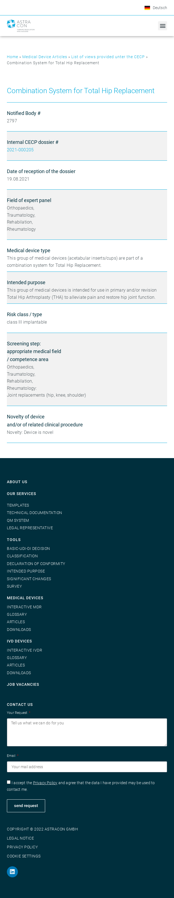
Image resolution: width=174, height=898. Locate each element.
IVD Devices (19, 641)
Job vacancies (23, 684)
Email (11, 756)
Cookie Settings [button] (24, 856)
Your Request (17, 713)
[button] (162, 25)
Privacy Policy (45, 783)
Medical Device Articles (44, 57)
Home (12, 57)
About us (17, 482)
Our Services (21, 493)
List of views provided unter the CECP (108, 57)
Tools (14, 539)
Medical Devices (25, 598)
